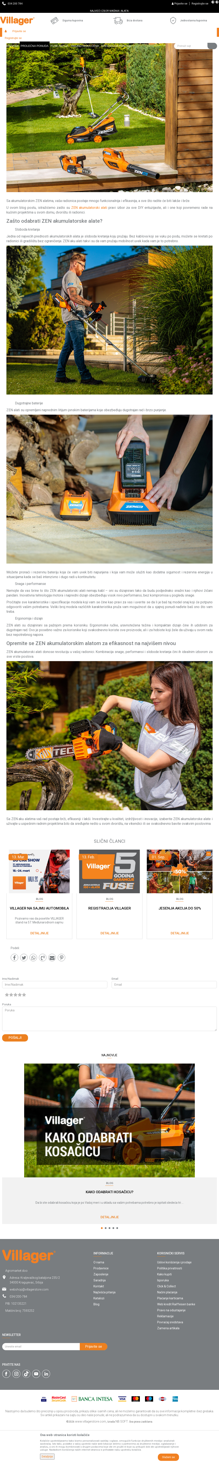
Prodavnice (101, 1305)
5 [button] (117, 1265)
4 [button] (113, 1265)
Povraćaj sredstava (170, 1359)
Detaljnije (110, 1254)
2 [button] (106, 1265)
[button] (195, 32)
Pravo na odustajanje (171, 1347)
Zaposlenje (100, 1311)
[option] (109, 11)
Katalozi (98, 1335)
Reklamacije (165, 1353)
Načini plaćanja (167, 1329)
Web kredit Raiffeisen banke (176, 1341)
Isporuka (163, 1317)
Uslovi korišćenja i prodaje (174, 1299)
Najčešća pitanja (104, 1329)
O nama (98, 1299)
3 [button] (109, 1265)
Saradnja (99, 1317)
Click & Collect (166, 1323)
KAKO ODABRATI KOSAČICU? (109, 1229)
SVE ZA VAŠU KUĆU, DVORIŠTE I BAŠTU (109, 10)
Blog (25, 41)
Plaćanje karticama (170, 1335)
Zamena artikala (168, 1365)
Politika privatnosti (169, 1305)
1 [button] (102, 1265)
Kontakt (98, 1323)
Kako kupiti (164, 1311)
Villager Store (10, 41)
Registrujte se (200, 3)
